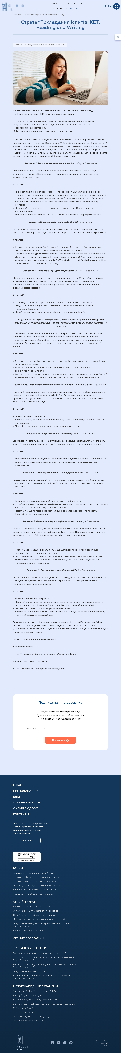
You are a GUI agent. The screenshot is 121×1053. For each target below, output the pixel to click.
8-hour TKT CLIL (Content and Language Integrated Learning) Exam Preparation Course (45, 958)
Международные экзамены (35, 986)
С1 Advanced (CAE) (23, 1008)
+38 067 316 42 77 (56, 8)
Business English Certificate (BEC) (31, 1017)
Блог (17, 796)
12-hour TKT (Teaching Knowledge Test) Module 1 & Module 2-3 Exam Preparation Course (45, 966)
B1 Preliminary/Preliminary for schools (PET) (36, 1000)
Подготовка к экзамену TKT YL (29, 972)
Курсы (18, 868)
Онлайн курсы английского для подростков (36, 911)
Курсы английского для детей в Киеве (33, 873)
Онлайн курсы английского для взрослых (34, 915)
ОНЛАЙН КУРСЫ (24, 901)
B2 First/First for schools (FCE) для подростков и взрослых (44, 1004)
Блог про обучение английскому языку (44, 15)
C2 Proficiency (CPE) (23, 1012)
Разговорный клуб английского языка (33, 894)
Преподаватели (26, 791)
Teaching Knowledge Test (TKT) (29, 1021)
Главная (17, 15)
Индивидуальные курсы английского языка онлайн (39, 919)
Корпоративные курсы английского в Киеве (36, 890)
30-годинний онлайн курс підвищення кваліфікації (39, 953)
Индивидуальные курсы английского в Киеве (37, 886)
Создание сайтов (101, 1041)
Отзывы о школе (26, 802)
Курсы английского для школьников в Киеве (36, 877)
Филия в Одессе (26, 808)
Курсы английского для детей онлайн (32, 907)
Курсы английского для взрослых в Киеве (35, 881)
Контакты (21, 814)
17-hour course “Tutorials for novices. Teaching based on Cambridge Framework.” (41, 977)
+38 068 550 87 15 (57, 4)
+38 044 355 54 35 (76, 4)
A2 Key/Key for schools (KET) (28, 996)
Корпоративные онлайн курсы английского (35, 931)
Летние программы (28, 938)
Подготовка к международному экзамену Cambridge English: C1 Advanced (41, 925)
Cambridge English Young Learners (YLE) (34, 991)
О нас (17, 785)
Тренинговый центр (29, 948)
